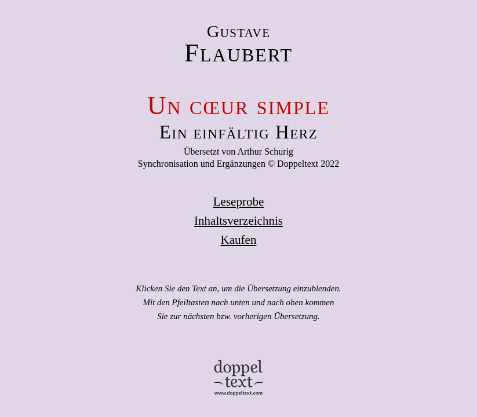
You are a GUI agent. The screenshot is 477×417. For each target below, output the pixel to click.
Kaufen (239, 240)
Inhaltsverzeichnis (238, 221)
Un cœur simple (238, 105)
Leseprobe (238, 202)
